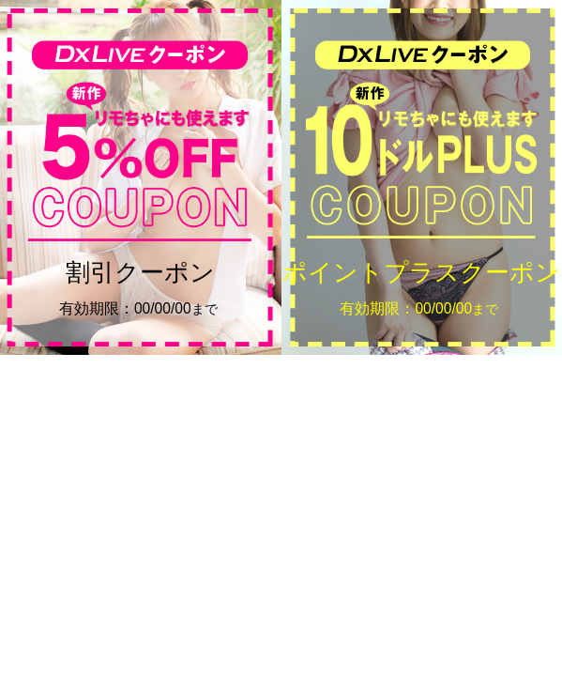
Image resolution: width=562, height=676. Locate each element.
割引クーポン (140, 288)
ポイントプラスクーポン (421, 288)
